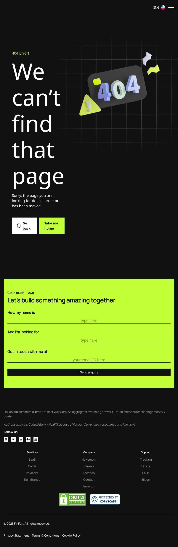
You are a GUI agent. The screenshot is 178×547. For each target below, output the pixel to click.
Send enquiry (89, 372)
